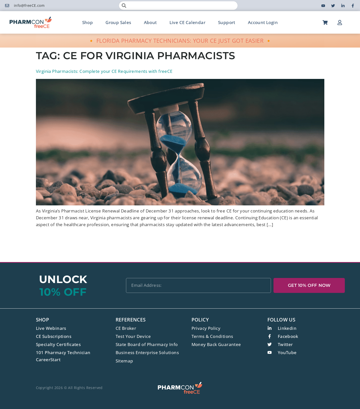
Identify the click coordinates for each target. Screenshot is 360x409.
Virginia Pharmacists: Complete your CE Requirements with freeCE (104, 71)
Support (226, 22)
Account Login (263, 22)
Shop (87, 22)
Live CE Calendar (187, 22)
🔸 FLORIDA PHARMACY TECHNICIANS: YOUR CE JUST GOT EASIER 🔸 (180, 40)
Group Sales (118, 22)
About (150, 22)
